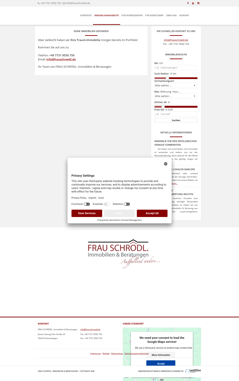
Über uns (171, 15)
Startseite (86, 15)
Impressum (95, 353)
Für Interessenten (132, 15)
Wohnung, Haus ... (167, 91)
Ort (158, 63)
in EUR (163, 109)
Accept (160, 363)
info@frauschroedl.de (78, 3)
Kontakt (184, 15)
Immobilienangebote (106, 15)
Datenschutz (117, 353)
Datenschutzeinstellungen (136, 353)
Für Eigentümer (154, 15)
